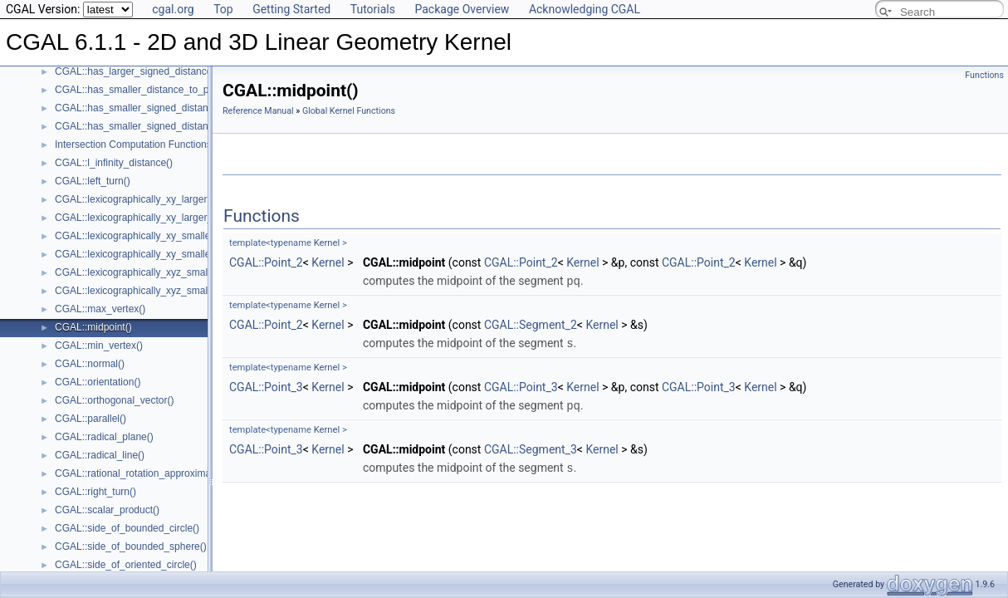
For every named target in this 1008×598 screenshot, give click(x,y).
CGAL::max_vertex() (100, 309)
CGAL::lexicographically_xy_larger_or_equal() (156, 217)
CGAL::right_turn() (95, 492)
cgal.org (172, 9)
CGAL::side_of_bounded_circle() (127, 528)
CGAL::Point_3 (266, 385)
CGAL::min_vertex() (99, 345)
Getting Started (291, 9)
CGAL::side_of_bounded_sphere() (131, 546)
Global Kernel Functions (348, 110)
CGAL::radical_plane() (104, 437)
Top (223, 9)
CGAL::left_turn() (92, 181)
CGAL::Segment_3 (530, 446)
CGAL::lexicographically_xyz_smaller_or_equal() (162, 291)
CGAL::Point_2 (266, 262)
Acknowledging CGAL (584, 9)
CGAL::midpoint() (93, 327)
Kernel (327, 243)
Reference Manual (258, 110)
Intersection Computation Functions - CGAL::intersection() (183, 144)
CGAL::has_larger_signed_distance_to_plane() (158, 71)
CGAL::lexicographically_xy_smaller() (137, 236)
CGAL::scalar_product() (107, 510)
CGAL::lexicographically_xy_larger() (134, 199)
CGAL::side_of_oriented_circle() (126, 565)
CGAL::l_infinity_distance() (114, 163)
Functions (984, 75)
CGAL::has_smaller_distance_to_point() (143, 90)
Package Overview (461, 9)
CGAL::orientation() (97, 382)
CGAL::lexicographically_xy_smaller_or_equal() (160, 254)
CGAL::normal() (90, 364)
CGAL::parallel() (90, 418)
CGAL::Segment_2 (530, 324)
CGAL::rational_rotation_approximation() (144, 473)
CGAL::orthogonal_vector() (114, 400)
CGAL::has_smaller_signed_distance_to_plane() (162, 126)
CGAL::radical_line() (99, 455)
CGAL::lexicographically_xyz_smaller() (140, 272)
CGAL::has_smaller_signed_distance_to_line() (157, 108)
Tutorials (372, 9)
